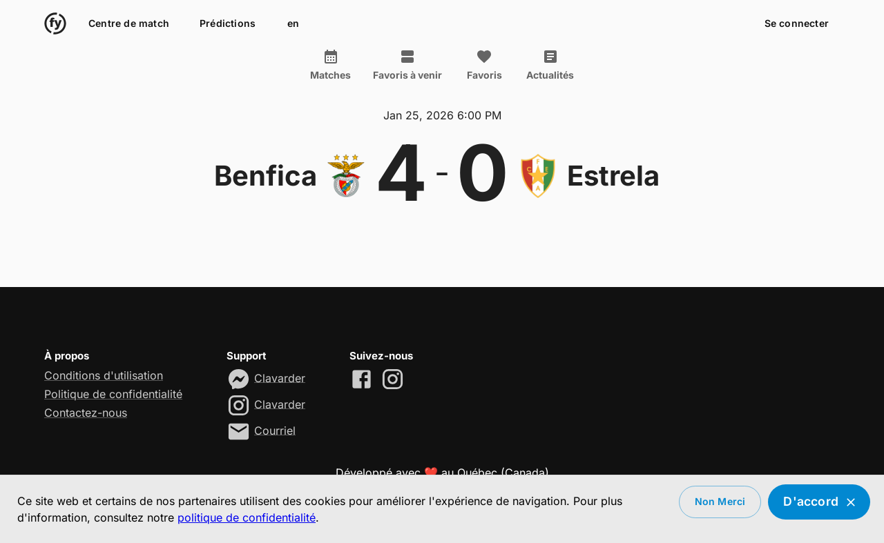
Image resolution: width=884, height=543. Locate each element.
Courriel (275, 430)
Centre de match (128, 23)
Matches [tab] (330, 65)
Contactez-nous (85, 412)
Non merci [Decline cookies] (720, 501)
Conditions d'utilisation (103, 375)
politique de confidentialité (246, 517)
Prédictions (227, 23)
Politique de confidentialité (113, 394)
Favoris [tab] (484, 65)
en (293, 23)
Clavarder (279, 377)
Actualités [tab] (550, 65)
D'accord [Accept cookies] (819, 502)
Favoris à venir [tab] (407, 65)
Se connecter (796, 23)
